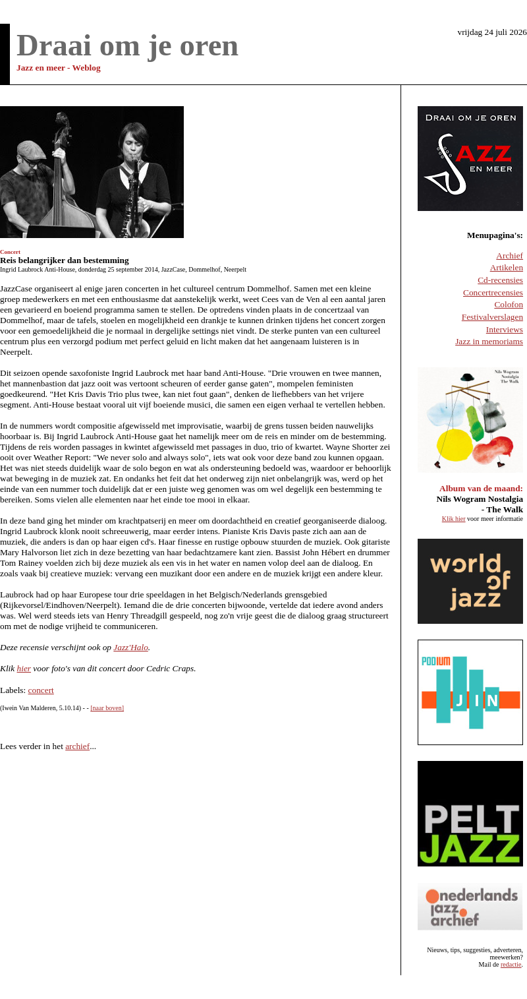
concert (41, 690)
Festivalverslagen (492, 317)
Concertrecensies (493, 292)
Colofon (508, 304)
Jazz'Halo (130, 647)
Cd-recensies (500, 280)
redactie (511, 964)
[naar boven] (107, 707)
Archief (509, 255)
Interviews (504, 329)
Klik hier (454, 518)
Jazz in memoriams (489, 341)
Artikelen (506, 267)
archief (77, 746)
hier (24, 668)
